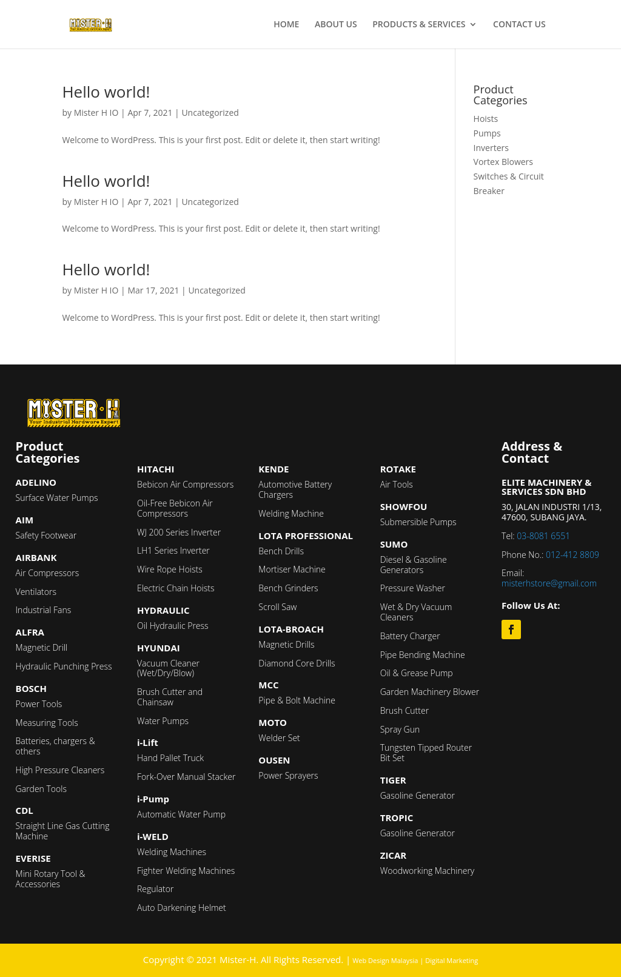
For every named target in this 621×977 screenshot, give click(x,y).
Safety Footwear (46, 535)
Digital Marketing (451, 960)
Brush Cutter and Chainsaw (170, 697)
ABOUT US (336, 25)
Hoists (486, 118)
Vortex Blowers (503, 161)
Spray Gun (400, 729)
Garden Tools (41, 788)
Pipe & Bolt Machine (296, 700)
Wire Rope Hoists (170, 569)
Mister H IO (96, 112)
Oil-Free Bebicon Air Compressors (175, 508)
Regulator (155, 889)
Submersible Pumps (418, 522)
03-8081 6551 (543, 536)
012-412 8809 (572, 554)
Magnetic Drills (286, 644)
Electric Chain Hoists (175, 588)
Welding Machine (291, 513)
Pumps (487, 133)
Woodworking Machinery (427, 870)
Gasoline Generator (417, 795)
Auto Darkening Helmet (181, 907)
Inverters (491, 147)
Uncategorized (209, 112)
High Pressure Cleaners (60, 770)
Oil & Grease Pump (416, 673)
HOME (286, 25)
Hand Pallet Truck (170, 758)
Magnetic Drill (42, 647)
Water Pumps (163, 721)
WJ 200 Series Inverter (179, 532)
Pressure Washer (412, 588)
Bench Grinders (288, 588)
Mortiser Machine (291, 569)
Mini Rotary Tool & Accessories (51, 879)
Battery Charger (410, 636)
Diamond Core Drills (296, 663)
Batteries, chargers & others (55, 746)
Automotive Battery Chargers (295, 489)
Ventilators (36, 591)
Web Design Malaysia (385, 960)
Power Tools (39, 704)
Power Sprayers (288, 775)
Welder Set (279, 738)
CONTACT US (519, 25)
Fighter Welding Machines (186, 870)
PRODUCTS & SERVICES (418, 25)
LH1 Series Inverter (173, 550)
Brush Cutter (404, 710)
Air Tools (396, 484)
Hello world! (106, 91)
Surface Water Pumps (57, 497)
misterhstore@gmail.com (549, 583)
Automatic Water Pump (181, 814)
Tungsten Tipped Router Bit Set (426, 753)
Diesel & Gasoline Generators (413, 565)
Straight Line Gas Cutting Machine (63, 831)
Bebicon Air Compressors (185, 484)
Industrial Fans (44, 610)
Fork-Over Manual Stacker (186, 776)
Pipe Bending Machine (422, 654)
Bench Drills (281, 551)
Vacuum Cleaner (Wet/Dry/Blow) (168, 668)
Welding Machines (171, 852)
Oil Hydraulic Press (173, 625)
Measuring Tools (47, 722)
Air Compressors (47, 573)
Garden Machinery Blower (429, 691)
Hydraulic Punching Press (64, 666)
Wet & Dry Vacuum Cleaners (416, 612)
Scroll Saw (277, 607)
